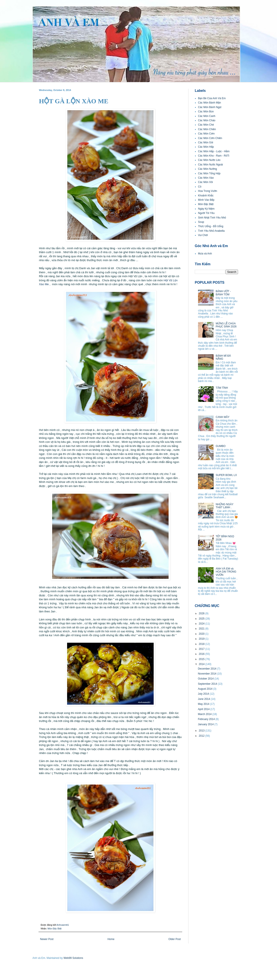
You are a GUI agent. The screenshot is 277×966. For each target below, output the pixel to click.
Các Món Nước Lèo (209, 160)
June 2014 (204, 699)
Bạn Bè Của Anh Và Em (212, 98)
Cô (199, 186)
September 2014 (208, 683)
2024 (202, 623)
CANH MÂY (222, 417)
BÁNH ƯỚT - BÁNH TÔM (223, 293)
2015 (202, 659)
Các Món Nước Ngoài (210, 164)
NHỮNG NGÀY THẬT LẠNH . (225, 506)
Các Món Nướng (207, 168)
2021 (202, 628)
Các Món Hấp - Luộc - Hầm (213, 151)
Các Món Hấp (206, 146)
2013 (202, 730)
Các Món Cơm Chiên (210, 138)
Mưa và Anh (205, 253)
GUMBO (220, 446)
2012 (202, 735)
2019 (202, 638)
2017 (202, 648)
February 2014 (206, 719)
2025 (202, 618)
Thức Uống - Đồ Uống (210, 226)
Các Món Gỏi (205, 142)
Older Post (174, 939)
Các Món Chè (206, 124)
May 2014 (204, 703)
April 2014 (204, 709)
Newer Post (46, 939)
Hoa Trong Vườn (207, 191)
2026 (202, 613)
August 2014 (205, 688)
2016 (202, 653)
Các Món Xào (206, 177)
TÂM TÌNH (222, 387)
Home (111, 939)
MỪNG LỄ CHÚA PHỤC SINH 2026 (226, 325)
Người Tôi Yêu (206, 213)
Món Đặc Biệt (54, 928)
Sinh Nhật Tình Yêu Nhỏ (212, 217)
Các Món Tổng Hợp (209, 173)
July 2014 (204, 693)
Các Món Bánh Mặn (209, 102)
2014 (202, 664)
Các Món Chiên (207, 129)
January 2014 (206, 724)
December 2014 (207, 668)
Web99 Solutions (73, 958)
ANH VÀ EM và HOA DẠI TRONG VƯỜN (226, 571)
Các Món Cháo (206, 120)
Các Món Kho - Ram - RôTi (213, 155)
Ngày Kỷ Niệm (206, 208)
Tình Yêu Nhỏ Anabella (211, 230)
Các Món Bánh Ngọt (209, 107)
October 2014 (206, 678)
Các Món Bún (206, 111)
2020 (202, 633)
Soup (201, 221)
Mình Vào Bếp (206, 199)
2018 (202, 644)
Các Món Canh (206, 116)
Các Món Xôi (205, 182)
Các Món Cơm (206, 133)
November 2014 (207, 673)
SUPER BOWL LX (226, 475)
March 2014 (205, 714)
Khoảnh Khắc (206, 195)
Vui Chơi (203, 235)
